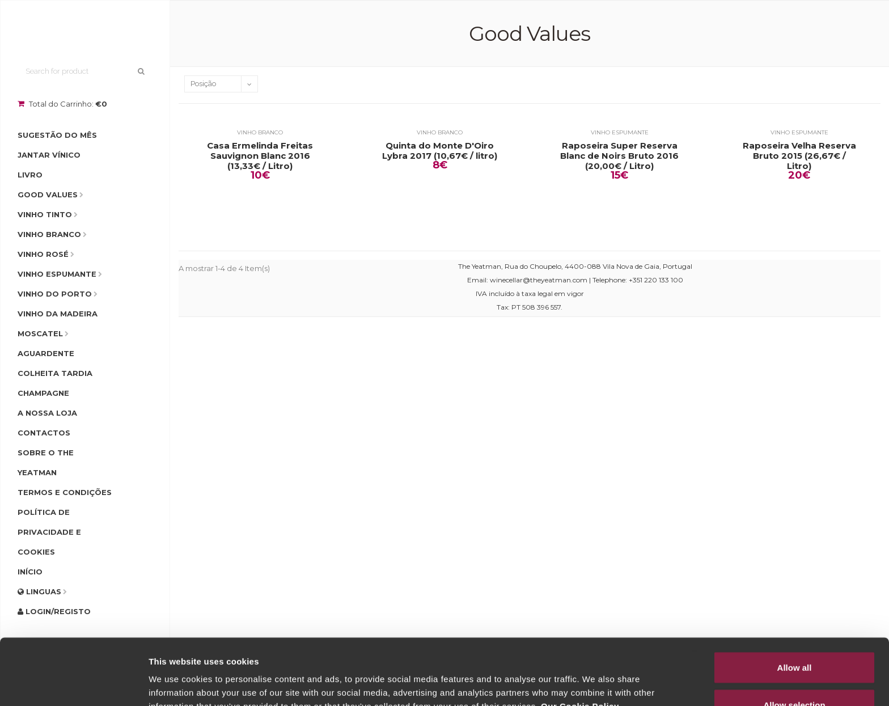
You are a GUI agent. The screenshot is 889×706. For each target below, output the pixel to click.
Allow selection (794, 639)
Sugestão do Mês (57, 134)
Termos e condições (65, 492)
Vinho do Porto (55, 293)
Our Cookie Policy (580, 640)
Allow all (794, 601)
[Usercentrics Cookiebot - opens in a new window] (73, 683)
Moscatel (40, 333)
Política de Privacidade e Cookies (49, 532)
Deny (794, 675)
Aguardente (46, 353)
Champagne (43, 393)
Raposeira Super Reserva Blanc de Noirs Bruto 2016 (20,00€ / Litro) (619, 156)
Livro (30, 174)
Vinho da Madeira (58, 313)
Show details (595, 677)
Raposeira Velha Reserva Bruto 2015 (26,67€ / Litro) (799, 156)
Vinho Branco (49, 234)
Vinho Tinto (45, 214)
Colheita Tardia (55, 373)
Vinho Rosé (43, 254)
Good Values (48, 194)
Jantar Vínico (49, 154)
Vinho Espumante (57, 273)
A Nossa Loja (47, 412)
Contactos (44, 432)
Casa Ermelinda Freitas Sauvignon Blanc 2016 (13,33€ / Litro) (260, 156)
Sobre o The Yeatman (46, 462)
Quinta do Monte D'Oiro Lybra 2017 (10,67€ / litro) (439, 151)
